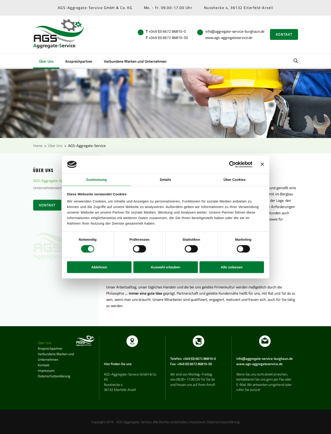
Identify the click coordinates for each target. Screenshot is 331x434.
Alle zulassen (232, 267)
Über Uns (46, 61)
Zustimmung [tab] (96, 180)
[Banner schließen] (262, 164)
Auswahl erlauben (165, 267)
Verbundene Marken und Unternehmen (135, 61)
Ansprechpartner (78, 61)
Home (37, 145)
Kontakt (284, 34)
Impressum (46, 370)
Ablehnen (99, 267)
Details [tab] (165, 180)
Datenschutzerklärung (54, 376)
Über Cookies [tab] (234, 180)
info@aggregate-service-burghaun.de (234, 31)
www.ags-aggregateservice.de (228, 37)
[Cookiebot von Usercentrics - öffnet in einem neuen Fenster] (232, 164)
